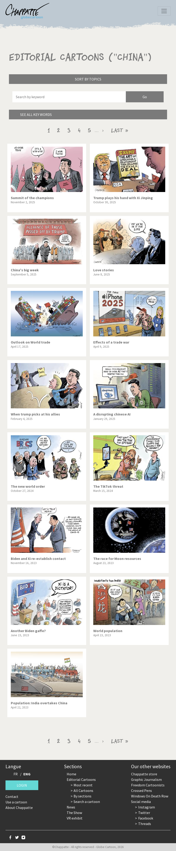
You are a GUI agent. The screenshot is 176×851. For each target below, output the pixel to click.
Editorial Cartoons (81, 779)
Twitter (144, 812)
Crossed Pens (141, 790)
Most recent (83, 785)
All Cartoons (83, 790)
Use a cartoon (16, 802)
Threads (144, 823)
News (71, 807)
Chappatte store (144, 774)
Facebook (145, 818)
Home (71, 774)
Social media (141, 801)
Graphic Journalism (146, 779)
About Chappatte (19, 807)
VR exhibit (74, 818)
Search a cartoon (87, 801)
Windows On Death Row (149, 796)
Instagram (146, 807)
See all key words (36, 114)
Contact (12, 796)
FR (16, 774)
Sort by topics (88, 79)
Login (22, 785)
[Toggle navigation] (164, 11)
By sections (82, 796)
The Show (74, 812)
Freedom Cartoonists (148, 785)
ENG (26, 774)
